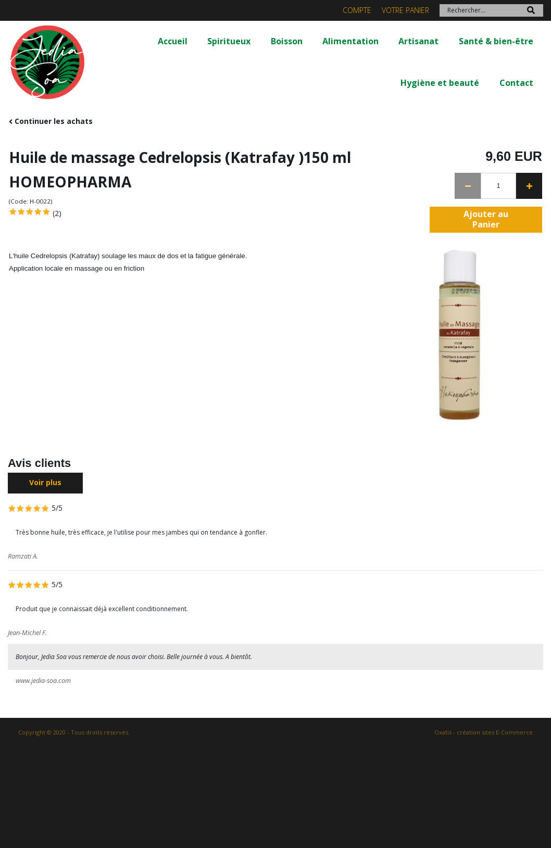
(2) (57, 213)
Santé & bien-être (496, 41)
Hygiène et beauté (439, 82)
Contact (516, 82)
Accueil (172, 41)
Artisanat (418, 41)
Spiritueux (229, 41)
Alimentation (350, 41)
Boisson (287, 41)
